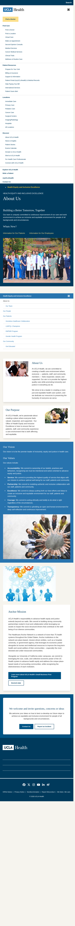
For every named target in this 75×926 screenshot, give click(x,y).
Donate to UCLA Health (13, 152)
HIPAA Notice (7, 792)
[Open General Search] (68, 2)
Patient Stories (10, 144)
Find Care (6, 26)
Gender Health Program (14, 336)
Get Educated (10, 346)
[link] (24, 784)
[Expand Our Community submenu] (41, 341)
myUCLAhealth (8, 178)
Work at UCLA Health (12, 155)
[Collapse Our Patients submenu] (69, 316)
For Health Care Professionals (15, 159)
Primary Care (9, 105)
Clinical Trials (9, 55)
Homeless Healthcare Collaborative (18, 321)
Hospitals (8, 123)
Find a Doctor (9, 30)
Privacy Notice (19, 792)
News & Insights (10, 141)
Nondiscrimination (33, 792)
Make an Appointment (12, 41)
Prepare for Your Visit (12, 69)
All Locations (9, 127)
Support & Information (12, 76)
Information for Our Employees (41, 233)
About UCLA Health (12, 137)
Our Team (9, 306)
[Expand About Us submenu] (39, 301)
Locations (6, 97)
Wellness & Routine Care (13, 59)
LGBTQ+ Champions (13, 326)
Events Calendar (11, 148)
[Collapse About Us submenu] (69, 301)
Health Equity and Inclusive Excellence (23, 187)
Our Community (8, 341)
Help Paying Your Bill (12, 84)
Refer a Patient (8, 173)
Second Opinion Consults (14, 44)
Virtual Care (9, 37)
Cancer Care (9, 112)
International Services (12, 88)
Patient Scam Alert (11, 91)
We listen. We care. (64, 792)
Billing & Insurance (11, 73)
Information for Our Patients (14, 233)
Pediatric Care (10, 109)
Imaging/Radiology (11, 120)
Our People (7, 311)
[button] (37, 170)
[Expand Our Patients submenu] (40, 316)
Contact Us (7, 182)
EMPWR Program (12, 331)
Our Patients (7, 316)
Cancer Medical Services (13, 52)
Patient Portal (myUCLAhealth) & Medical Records (22, 80)
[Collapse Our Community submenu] (69, 341)
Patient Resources (9, 65)
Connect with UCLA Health (14, 163)
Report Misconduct (48, 792)
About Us (6, 301)
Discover (6, 133)
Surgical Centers (11, 116)
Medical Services (11, 48)
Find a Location (10, 33)
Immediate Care (10, 101)
